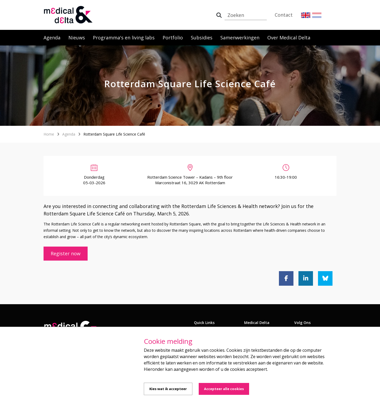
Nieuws (76, 37)
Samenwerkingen (239, 37)
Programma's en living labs (124, 37)
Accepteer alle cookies (224, 388)
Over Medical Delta (288, 37)
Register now (65, 253)
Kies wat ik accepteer (168, 388)
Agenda (52, 37)
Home (49, 134)
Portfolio (173, 37)
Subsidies (201, 37)
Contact (284, 15)
